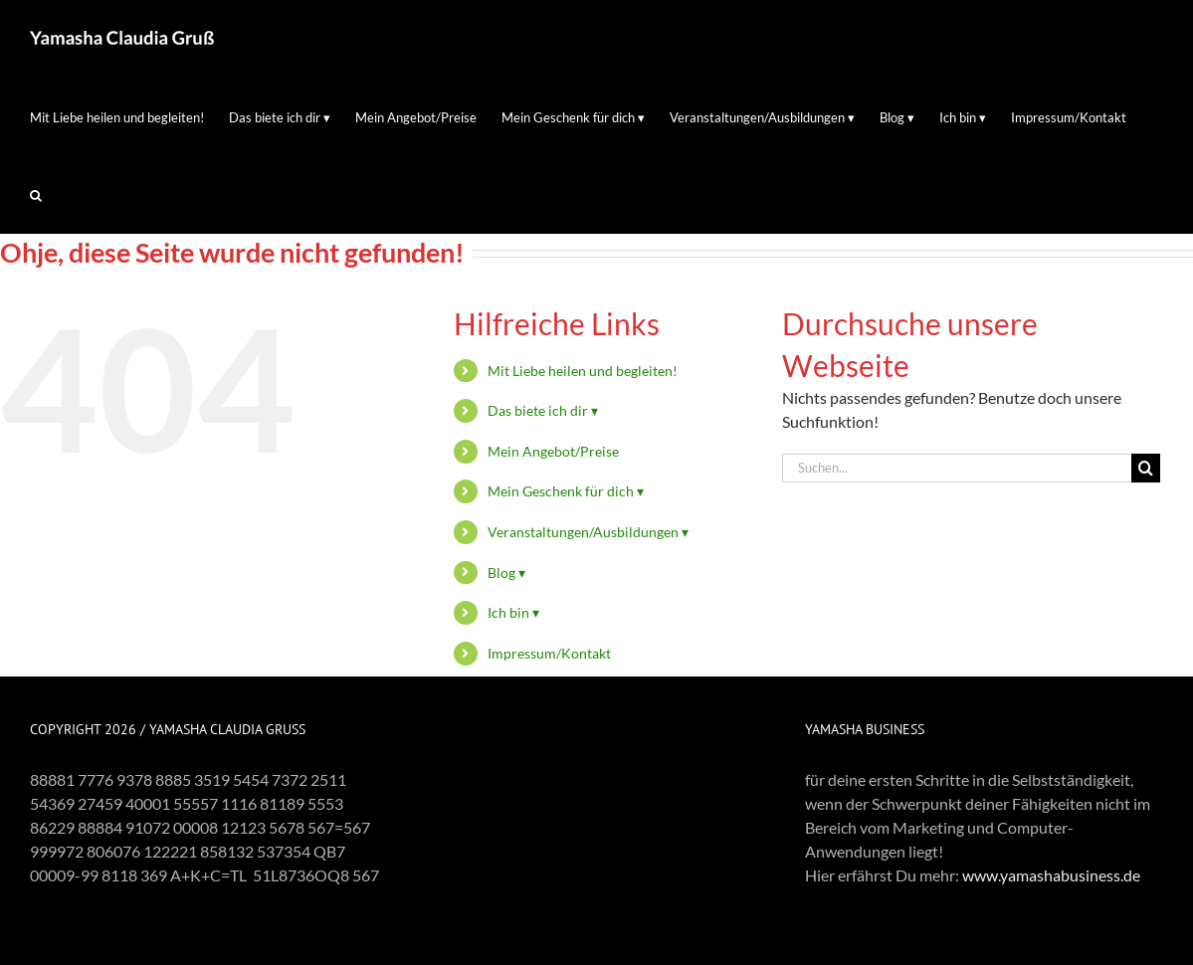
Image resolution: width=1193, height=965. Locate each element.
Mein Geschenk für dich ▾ (566, 490)
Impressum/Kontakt (549, 653)
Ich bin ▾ (513, 612)
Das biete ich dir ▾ (543, 410)
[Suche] (1145, 468)
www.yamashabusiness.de (1051, 875)
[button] (36, 195)
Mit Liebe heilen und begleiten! (583, 370)
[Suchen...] (956, 468)
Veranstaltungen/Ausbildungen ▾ (588, 531)
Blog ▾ (506, 572)
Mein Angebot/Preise (553, 451)
